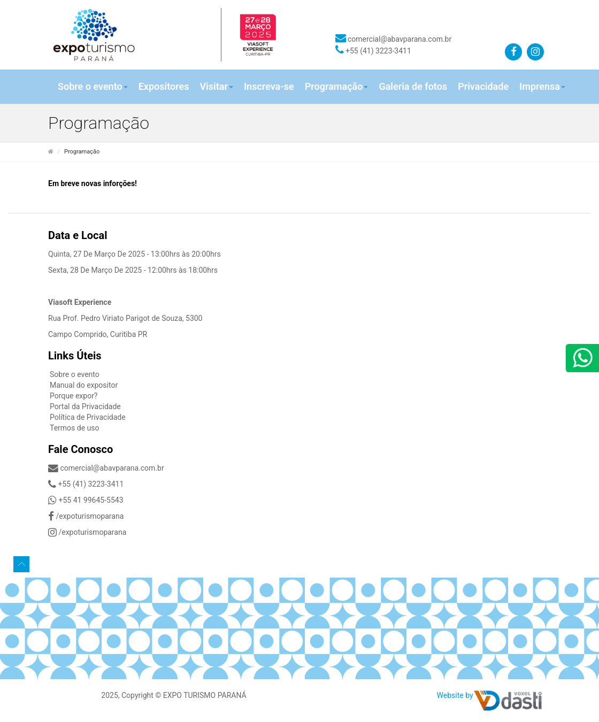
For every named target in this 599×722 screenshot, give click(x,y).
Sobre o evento (93, 86)
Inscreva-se (269, 86)
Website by (455, 695)
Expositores (164, 86)
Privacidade (483, 86)
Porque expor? (74, 395)
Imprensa (542, 86)
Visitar (216, 86)
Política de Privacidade (88, 417)
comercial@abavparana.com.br (393, 39)
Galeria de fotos (413, 86)
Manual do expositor (84, 385)
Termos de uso (74, 428)
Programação (336, 86)
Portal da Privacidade (85, 406)
